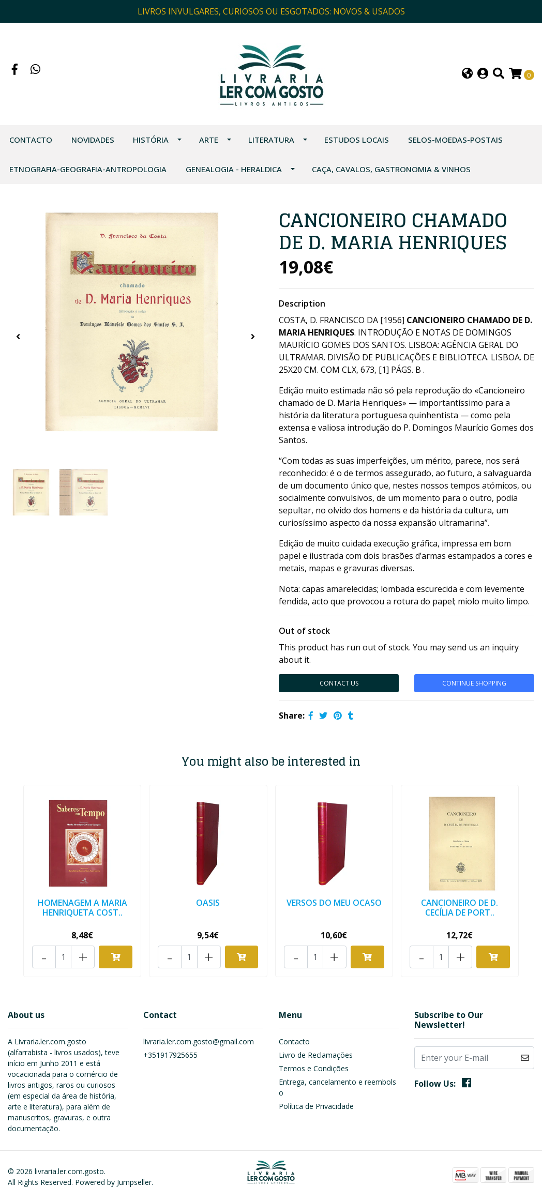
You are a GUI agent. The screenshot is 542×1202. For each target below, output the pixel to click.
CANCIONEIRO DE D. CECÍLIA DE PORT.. (459, 907)
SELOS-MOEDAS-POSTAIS (455, 139)
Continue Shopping (474, 683)
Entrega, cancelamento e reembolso (337, 1087)
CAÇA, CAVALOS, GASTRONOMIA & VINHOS (391, 169)
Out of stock (304, 630)
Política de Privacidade (316, 1106)
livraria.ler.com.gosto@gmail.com (198, 1041)
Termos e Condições (314, 1068)
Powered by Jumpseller (113, 1182)
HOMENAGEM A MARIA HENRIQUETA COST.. (82, 907)
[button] (467, 74)
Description (302, 303)
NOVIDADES (92, 139)
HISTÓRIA (151, 139)
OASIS (208, 902)
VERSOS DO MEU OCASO (334, 902)
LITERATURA (271, 139)
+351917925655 (170, 1055)
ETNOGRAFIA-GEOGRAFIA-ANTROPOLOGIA (88, 169)
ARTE (208, 139)
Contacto (30, 139)
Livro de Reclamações (316, 1055)
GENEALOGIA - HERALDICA (234, 169)
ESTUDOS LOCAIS (356, 139)
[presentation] (18, 336)
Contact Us (339, 683)
